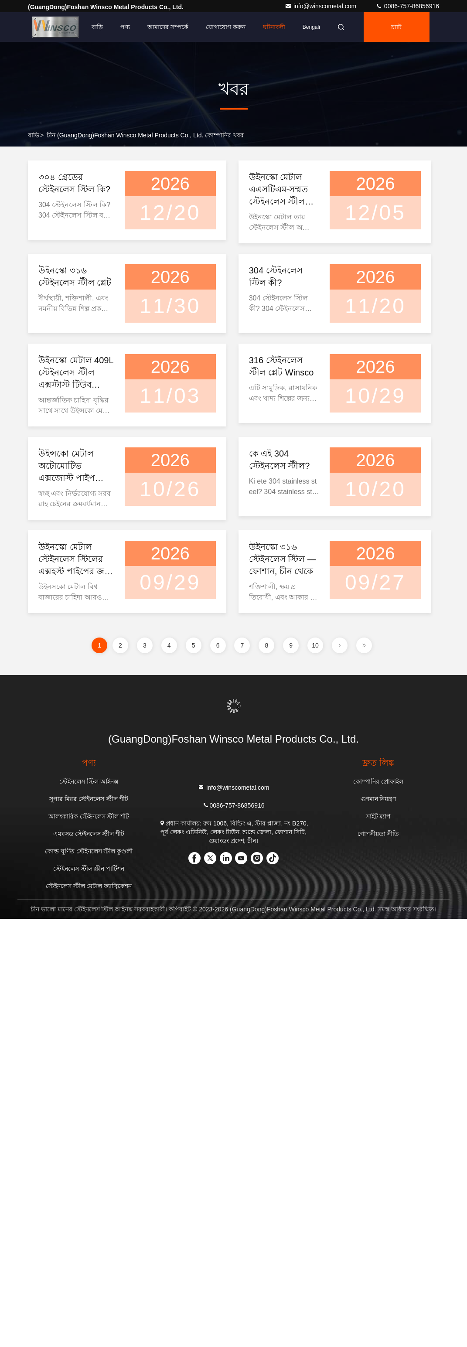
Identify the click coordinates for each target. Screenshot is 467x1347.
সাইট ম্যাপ (378, 816)
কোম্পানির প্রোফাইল (378, 781)
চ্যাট (396, 27)
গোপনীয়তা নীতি (378, 833)
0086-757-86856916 (407, 6)
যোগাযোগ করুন (225, 27)
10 (315, 645)
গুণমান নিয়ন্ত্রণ (378, 798)
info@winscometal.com (321, 6)
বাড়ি (97, 27)
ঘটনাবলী (274, 27)
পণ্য (125, 27)
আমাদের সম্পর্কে (167, 27)
